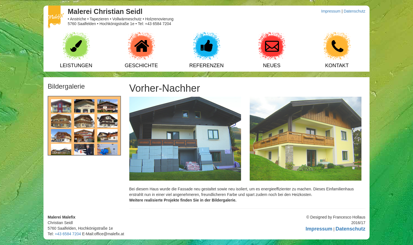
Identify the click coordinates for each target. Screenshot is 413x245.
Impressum (331, 11)
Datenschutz (354, 11)
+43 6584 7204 (68, 234)
